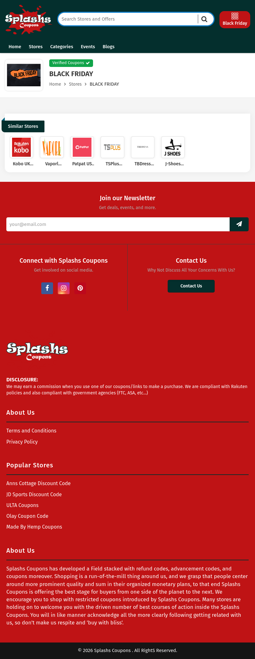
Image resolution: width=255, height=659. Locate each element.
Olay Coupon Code (27, 516)
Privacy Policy (22, 442)
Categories (61, 46)
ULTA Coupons (22, 505)
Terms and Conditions (31, 431)
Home (15, 46)
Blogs (108, 46)
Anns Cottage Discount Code (38, 483)
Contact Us (191, 286)
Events (88, 46)
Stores (36, 46)
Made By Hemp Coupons (34, 527)
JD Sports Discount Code (34, 494)
